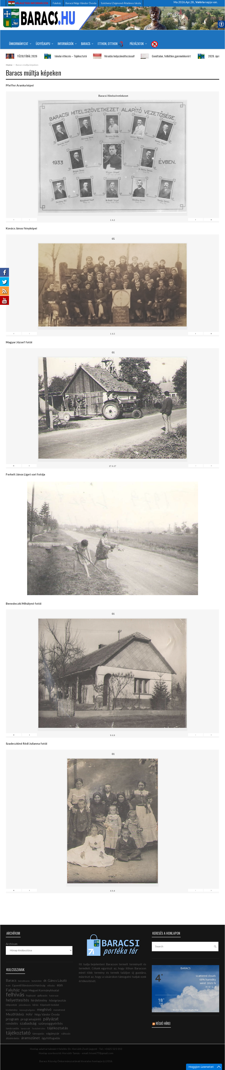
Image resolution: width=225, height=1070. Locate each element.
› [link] (195, 219)
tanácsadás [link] (12, 1028)
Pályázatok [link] (138, 43)
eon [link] (60, 985)
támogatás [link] (38, 1033)
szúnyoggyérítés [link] (50, 1023)
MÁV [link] (29, 1014)
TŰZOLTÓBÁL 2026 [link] (18, 56)
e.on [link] (8, 985)
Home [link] (9, 64)
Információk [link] (66, 43)
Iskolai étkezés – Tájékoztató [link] (61, 56)
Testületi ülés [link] (38, 1028)
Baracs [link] (86, 43)
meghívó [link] (44, 1009)
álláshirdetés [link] (12, 1038)
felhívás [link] (15, 994)
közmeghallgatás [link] (27, 1010)
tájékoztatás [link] (57, 1028)
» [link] (211, 219)
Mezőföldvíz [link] (15, 1014)
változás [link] (65, 1033)
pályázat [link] (51, 1018)
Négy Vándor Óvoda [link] (47, 1014)
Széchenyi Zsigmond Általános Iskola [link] (121, 3)
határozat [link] (53, 995)
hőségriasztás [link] (57, 1000)
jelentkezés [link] (25, 1005)
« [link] (13, 219)
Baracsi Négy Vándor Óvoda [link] (81, 3)
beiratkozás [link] (24, 980)
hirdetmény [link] (39, 1000)
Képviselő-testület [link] (49, 1005)
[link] (28, 3)
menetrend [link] (59, 1010)
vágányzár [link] (52, 1033)
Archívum (11, 943)
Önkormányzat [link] (19, 43)
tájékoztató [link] (18, 1033)
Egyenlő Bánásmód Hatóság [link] (28, 985)
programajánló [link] (31, 1019)
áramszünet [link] (30, 1038)
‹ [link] (29, 219)
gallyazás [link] (42, 995)
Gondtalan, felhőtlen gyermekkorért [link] (162, 56)
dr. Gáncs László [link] (55, 980)
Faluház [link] (57, 3)
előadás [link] (51, 985)
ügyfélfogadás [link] (51, 1038)
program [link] (12, 1019)
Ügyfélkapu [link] (44, 43)
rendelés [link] (12, 1023)
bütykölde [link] (37, 980)
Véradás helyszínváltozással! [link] (110, 56)
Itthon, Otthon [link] (111, 44)
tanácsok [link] (25, 1028)
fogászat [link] (31, 995)
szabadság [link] (28, 1023)
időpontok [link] (11, 1004)
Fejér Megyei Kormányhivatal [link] (40, 990)
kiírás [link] (35, 1004)
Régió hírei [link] (163, 1023)
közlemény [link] (12, 1009)
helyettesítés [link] (17, 1000)
